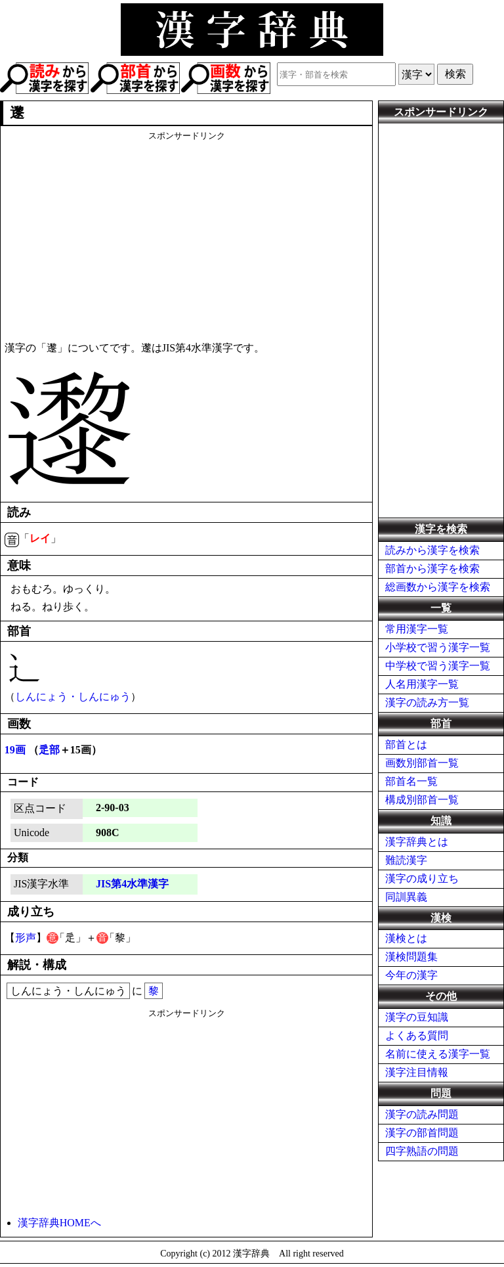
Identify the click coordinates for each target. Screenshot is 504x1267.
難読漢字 (406, 860)
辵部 (49, 749)
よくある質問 (416, 1035)
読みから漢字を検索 (432, 550)
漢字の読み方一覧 (427, 702)
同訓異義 (406, 896)
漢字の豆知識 (416, 1017)
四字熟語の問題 (422, 1151)
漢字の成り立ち (422, 878)
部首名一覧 (411, 781)
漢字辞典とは (416, 841)
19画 (15, 749)
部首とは (406, 744)
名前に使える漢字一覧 (437, 1053)
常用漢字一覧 (416, 628)
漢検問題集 (411, 956)
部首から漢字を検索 (432, 568)
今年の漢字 (411, 975)
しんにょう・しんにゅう (73, 696)
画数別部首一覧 (422, 762)
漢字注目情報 (416, 1072)
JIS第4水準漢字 (132, 883)
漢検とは (406, 938)
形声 (25, 937)
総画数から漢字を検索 (437, 586)
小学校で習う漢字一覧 (437, 647)
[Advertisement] (186, 234)
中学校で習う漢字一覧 (437, 665)
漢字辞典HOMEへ (59, 1222)
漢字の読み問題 (422, 1114)
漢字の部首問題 (422, 1132)
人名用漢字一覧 (422, 684)
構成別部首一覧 (422, 799)
